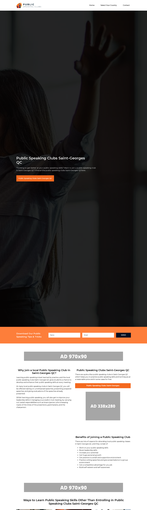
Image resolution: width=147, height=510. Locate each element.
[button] (37, 178)
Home (91, 5)
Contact (126, 5)
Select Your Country (109, 5)
